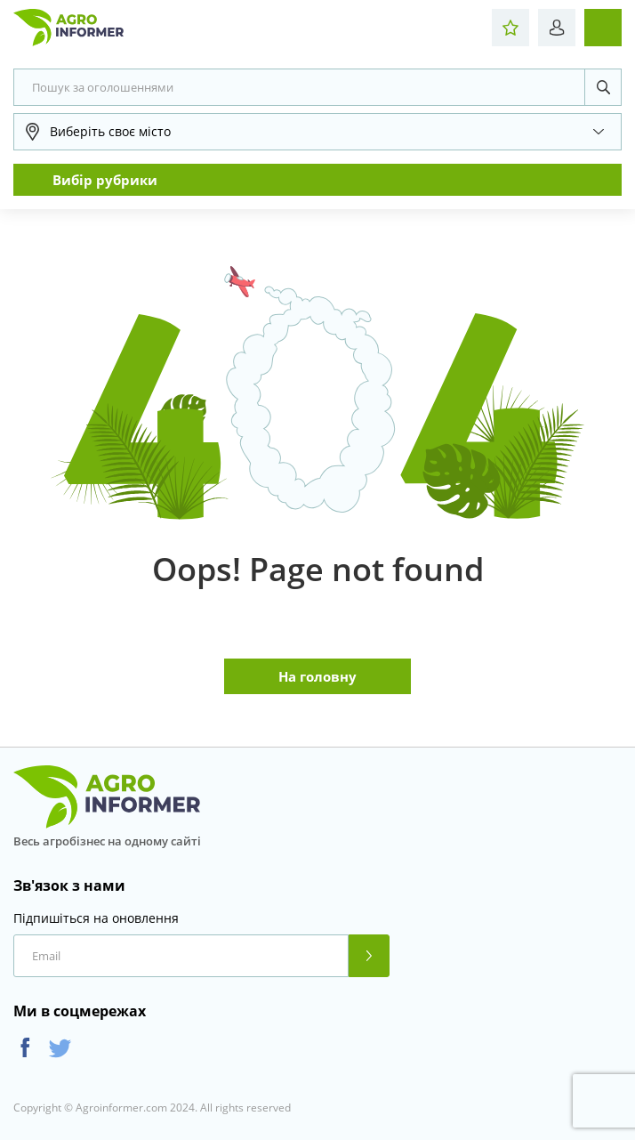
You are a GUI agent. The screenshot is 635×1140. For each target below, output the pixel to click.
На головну (317, 676)
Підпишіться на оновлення (96, 918)
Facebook (25, 1048)
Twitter (60, 1048)
